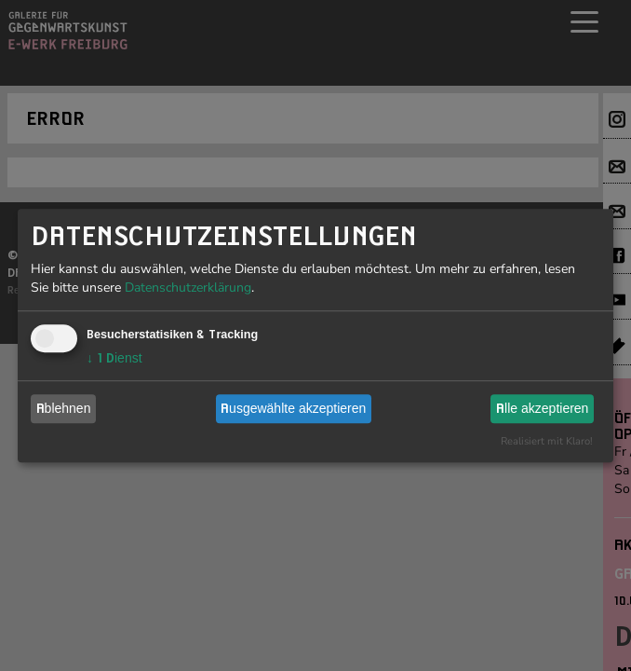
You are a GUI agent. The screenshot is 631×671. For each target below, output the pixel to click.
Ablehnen (63, 408)
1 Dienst (114, 357)
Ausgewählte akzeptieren (293, 408)
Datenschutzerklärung (188, 287)
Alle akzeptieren (542, 408)
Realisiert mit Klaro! (547, 441)
